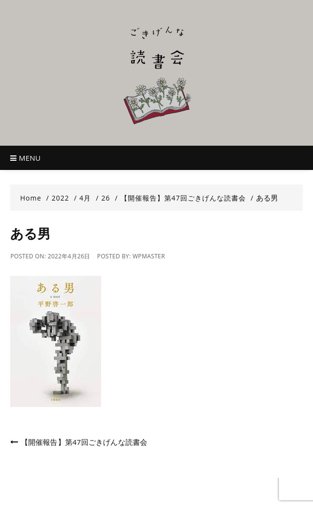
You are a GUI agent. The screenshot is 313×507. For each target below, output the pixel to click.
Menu (25, 158)
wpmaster (149, 256)
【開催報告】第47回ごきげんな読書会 (84, 442)
